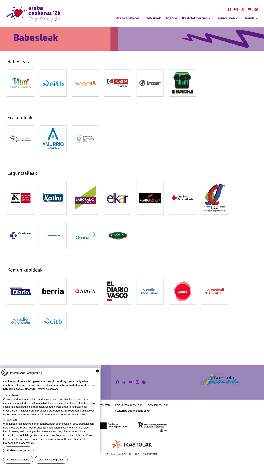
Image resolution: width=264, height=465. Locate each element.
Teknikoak (12, 422)
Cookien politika (158, 405)
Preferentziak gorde (18, 452)
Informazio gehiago (48, 391)
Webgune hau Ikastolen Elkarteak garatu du (132, 454)
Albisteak (154, 18)
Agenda (171, 18)
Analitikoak (12, 397)
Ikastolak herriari (195, 18)
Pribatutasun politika (128, 405)
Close (98, 373)
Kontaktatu (103, 405)
